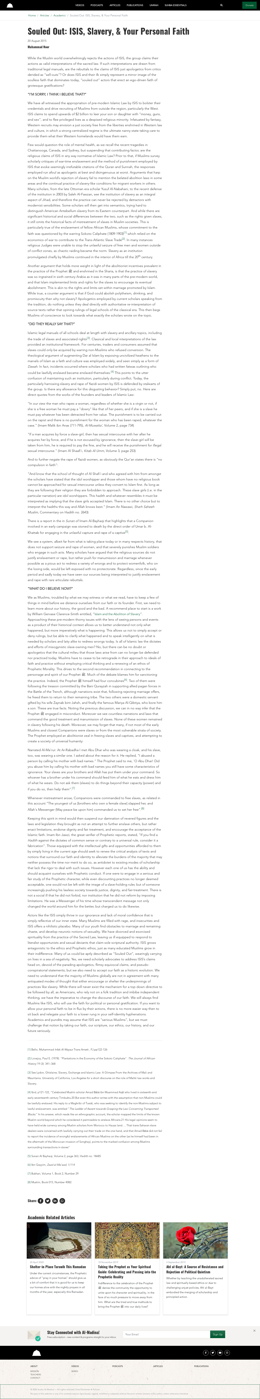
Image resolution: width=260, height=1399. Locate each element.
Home (32, 15)
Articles (115, 5)
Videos (79, 5)
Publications (135, 5)
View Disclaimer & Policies (88, 1389)
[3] (88, 338)
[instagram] (227, 1353)
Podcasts (97, 5)
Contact (35, 1378)
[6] (125, 679)
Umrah (154, 5)
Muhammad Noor (38, 47)
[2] (123, 238)
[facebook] (205, 1353)
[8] (142, 808)
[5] (126, 531)
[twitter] (213, 1353)
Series (74, 1371)
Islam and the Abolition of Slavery (119, 614)
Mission (34, 1371)
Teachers (35, 1374)
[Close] (254, 1330)
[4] (112, 371)
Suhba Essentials (175, 5)
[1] (125, 232)
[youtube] (220, 1353)
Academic (59, 15)
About (33, 1366)
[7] (73, 788)
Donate (250, 5)
